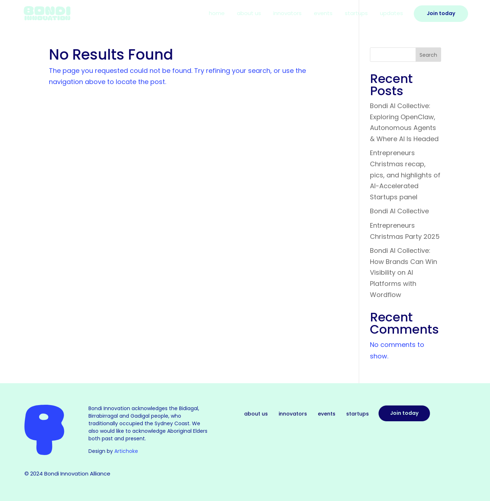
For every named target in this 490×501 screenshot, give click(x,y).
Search (428, 55)
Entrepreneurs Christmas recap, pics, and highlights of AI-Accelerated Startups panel (405, 174)
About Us (249, 14)
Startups (356, 14)
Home (217, 14)
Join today (404, 413)
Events (323, 14)
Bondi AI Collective (399, 211)
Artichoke (126, 451)
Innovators (287, 14)
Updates (391, 14)
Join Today (441, 13)
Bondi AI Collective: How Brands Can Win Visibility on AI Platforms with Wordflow (403, 272)
